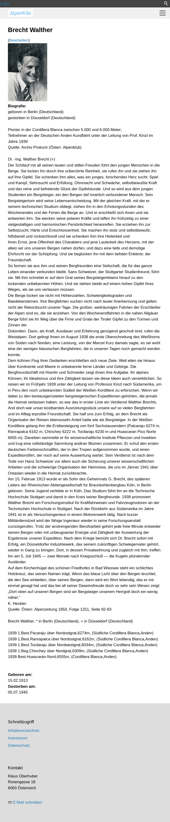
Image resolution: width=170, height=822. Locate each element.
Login (5, 3)
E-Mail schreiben (27, 802)
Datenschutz (19, 745)
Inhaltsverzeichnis (23, 730)
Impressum (17, 738)
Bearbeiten (18, 40)
